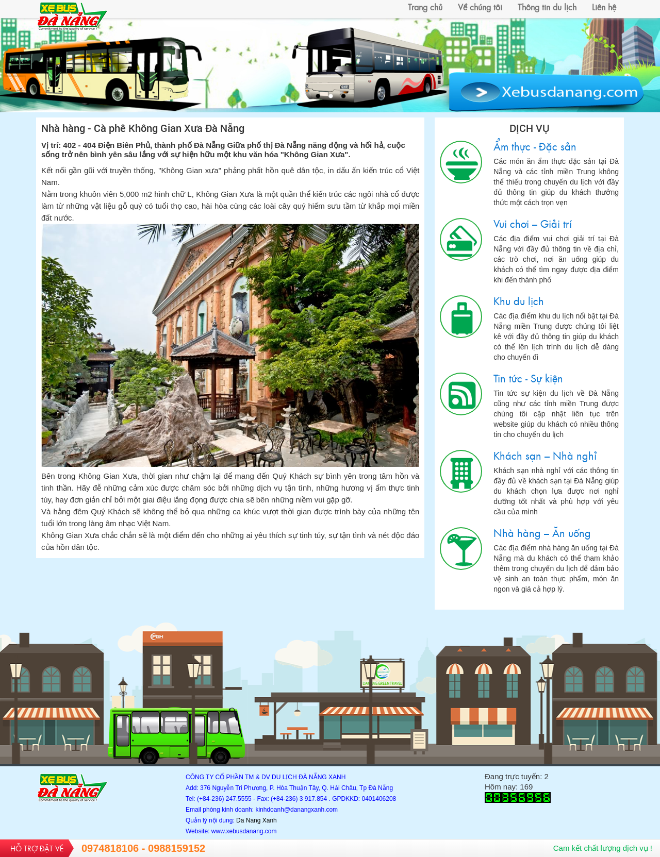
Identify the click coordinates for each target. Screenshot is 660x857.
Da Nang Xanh (256, 820)
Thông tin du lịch (547, 7)
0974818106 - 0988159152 (143, 848)
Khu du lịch (461, 316)
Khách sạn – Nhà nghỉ (461, 471)
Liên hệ (604, 7)
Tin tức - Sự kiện (461, 394)
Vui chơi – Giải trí (461, 239)
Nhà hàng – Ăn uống (461, 548)
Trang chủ (425, 7)
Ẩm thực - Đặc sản (461, 162)
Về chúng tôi (480, 7)
